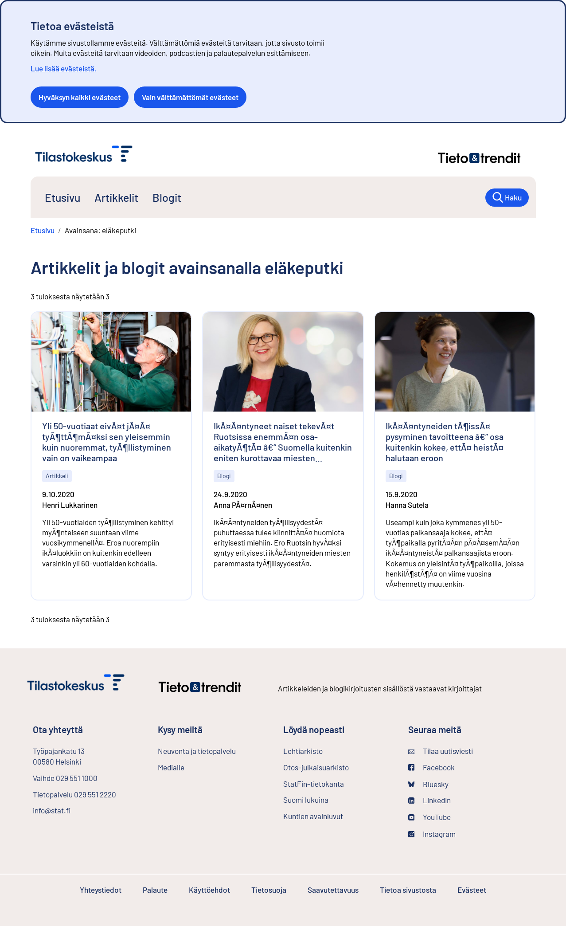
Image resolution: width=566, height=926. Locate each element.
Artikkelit (116, 197)
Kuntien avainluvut (313, 816)
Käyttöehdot (209, 889)
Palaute (155, 889)
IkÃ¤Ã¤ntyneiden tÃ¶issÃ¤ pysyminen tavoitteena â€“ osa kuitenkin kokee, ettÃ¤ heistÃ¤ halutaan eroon (445, 441)
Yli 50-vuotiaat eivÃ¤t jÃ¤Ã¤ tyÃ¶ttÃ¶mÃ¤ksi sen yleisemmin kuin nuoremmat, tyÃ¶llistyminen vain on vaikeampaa (106, 441)
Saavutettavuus (333, 889)
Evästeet (471, 889)
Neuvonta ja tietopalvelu (197, 750)
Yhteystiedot (100, 889)
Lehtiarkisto (326, 750)
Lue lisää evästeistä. (64, 68)
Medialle (171, 767)
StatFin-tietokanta (337, 783)
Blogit (166, 197)
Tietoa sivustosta (408, 889)
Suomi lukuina (305, 799)
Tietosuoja (268, 889)
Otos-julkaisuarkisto (338, 767)
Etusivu (62, 197)
